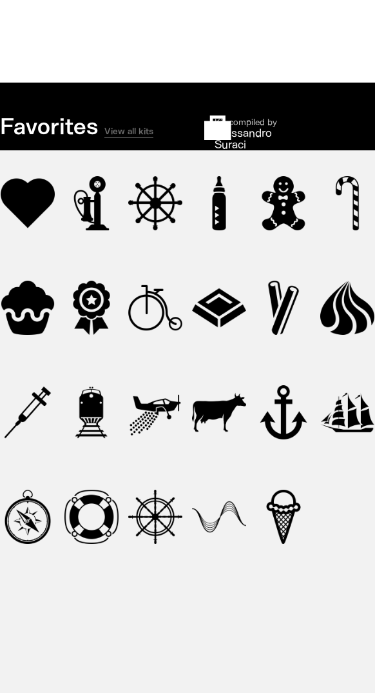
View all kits (129, 131)
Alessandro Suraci (243, 139)
